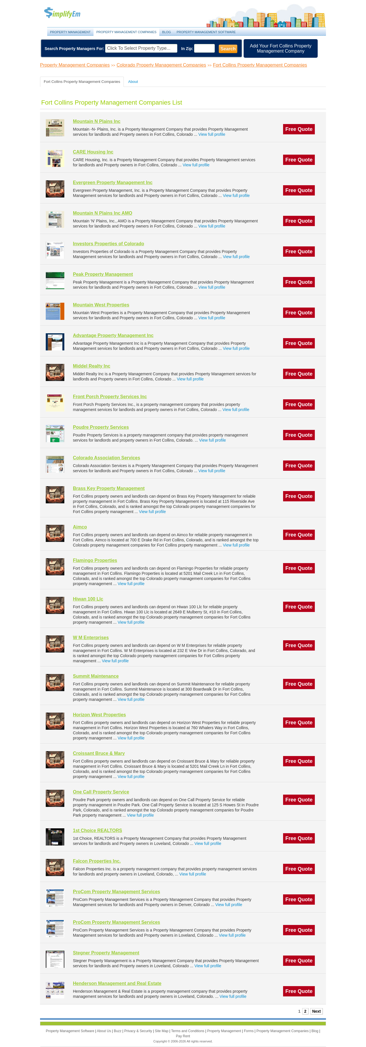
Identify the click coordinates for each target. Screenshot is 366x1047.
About (133, 81)
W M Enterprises (91, 637)
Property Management (68, 13)
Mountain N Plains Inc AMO (102, 213)
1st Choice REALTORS (97, 830)
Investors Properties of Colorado (108, 243)
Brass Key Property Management (109, 488)
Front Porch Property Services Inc (110, 396)
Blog (166, 32)
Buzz (118, 1031)
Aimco (80, 527)
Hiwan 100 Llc (88, 599)
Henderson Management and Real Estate (117, 983)
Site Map (162, 1031)
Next (316, 1011)
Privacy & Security (138, 1031)
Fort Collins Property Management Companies (260, 65)
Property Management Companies (126, 32)
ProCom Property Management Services (116, 891)
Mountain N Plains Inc (96, 121)
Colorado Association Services (106, 457)
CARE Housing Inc (93, 151)
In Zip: (187, 48)
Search (228, 48)
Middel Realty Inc (91, 366)
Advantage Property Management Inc (113, 335)
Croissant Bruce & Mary (99, 753)
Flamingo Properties (95, 560)
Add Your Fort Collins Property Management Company (280, 48)
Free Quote (299, 129)
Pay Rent (183, 1036)
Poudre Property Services (101, 427)
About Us (104, 1031)
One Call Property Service (101, 791)
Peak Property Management (103, 274)
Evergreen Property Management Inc (112, 182)
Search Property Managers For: (74, 48)
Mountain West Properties (101, 304)
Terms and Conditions (188, 1031)
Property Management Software (206, 32)
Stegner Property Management (106, 952)
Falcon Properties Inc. (97, 861)
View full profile (211, 134)
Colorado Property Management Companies (161, 65)
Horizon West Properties (99, 714)
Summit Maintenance (96, 676)
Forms (249, 1031)
